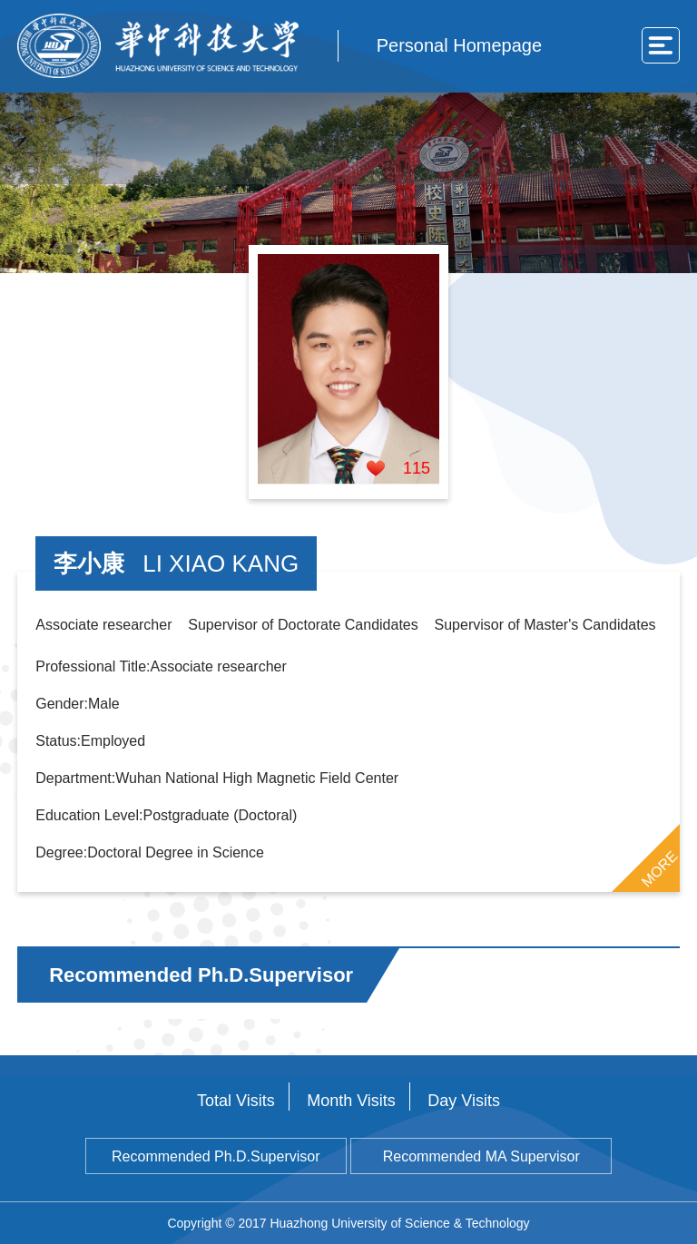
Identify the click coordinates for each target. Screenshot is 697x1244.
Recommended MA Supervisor (481, 1156)
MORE (659, 868)
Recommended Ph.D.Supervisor (215, 1156)
